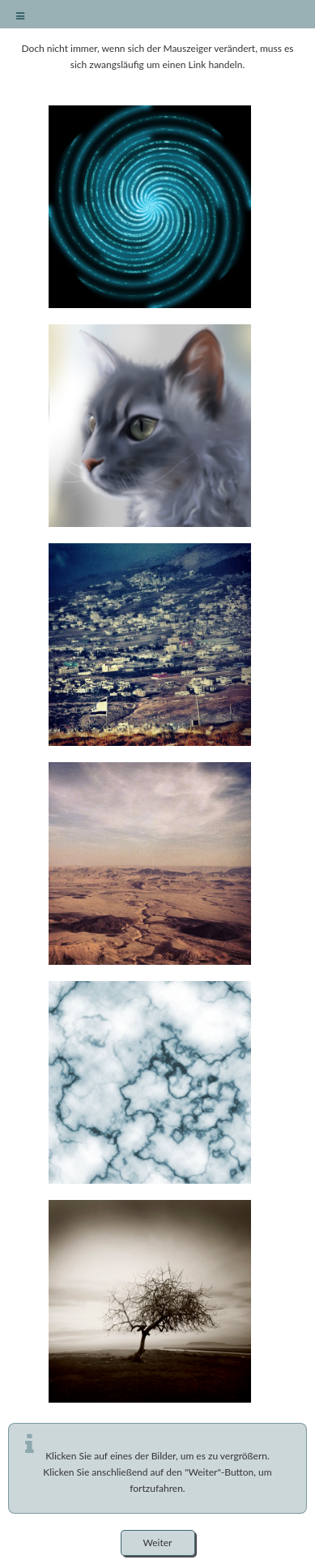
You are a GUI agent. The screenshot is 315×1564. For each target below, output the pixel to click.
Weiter (157, 1542)
